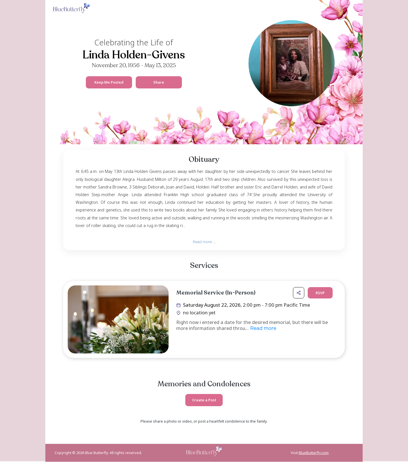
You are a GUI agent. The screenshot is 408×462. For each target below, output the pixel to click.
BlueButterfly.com (314, 453)
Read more (262, 329)
